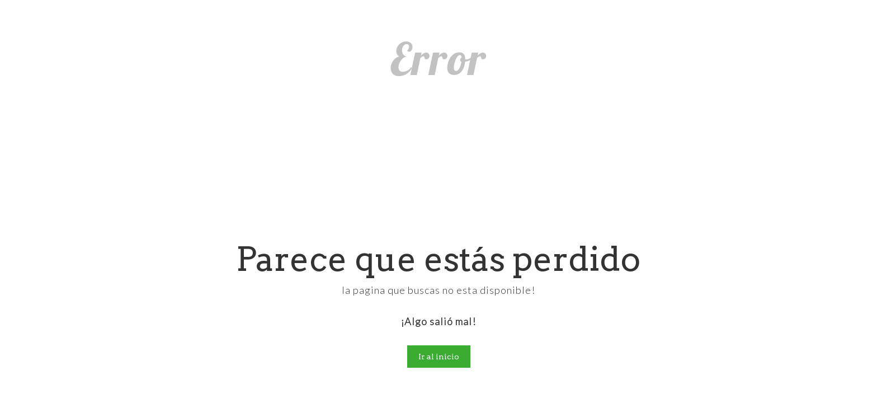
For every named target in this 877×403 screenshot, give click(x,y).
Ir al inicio (438, 356)
